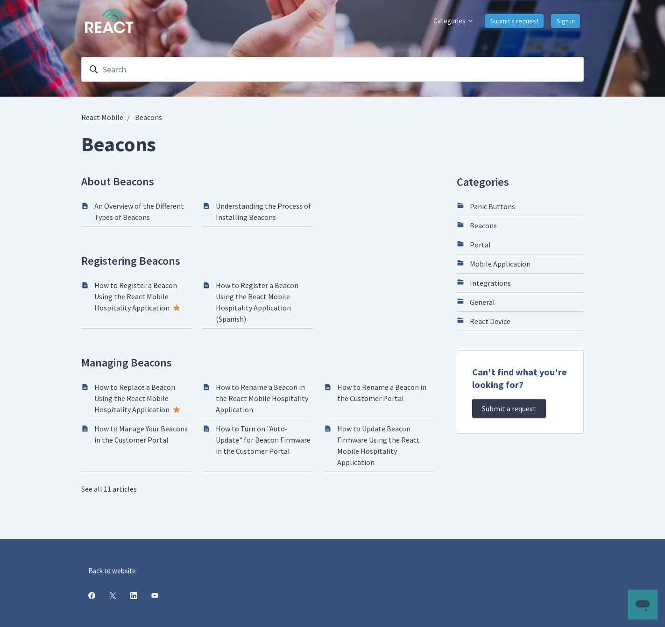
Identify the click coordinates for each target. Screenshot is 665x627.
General (476, 301)
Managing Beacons (126, 362)
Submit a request (514, 21)
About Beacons (117, 181)
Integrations (484, 282)
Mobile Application (494, 263)
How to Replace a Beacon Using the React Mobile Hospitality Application (134, 398)
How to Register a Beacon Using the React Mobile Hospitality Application (135, 296)
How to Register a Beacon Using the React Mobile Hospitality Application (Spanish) (257, 302)
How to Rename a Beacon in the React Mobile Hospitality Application (262, 398)
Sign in (566, 21)
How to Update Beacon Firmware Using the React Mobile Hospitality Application (378, 445)
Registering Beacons (130, 261)
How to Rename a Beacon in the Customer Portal (381, 392)
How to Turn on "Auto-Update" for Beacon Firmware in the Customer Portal (263, 440)
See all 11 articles (109, 488)
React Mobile (102, 117)
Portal (474, 244)
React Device (483, 321)
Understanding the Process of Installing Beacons (263, 211)
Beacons (148, 117)
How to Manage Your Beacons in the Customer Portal (141, 434)
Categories (453, 20)
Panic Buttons (486, 206)
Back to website (112, 570)
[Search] (332, 69)
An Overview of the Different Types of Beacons (139, 211)
